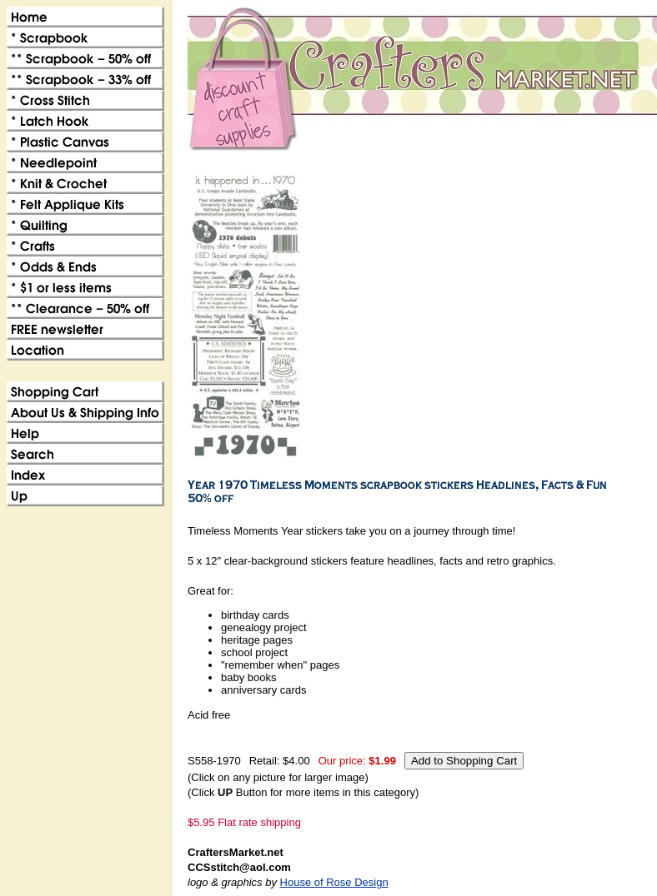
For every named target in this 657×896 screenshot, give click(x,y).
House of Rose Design (334, 882)
